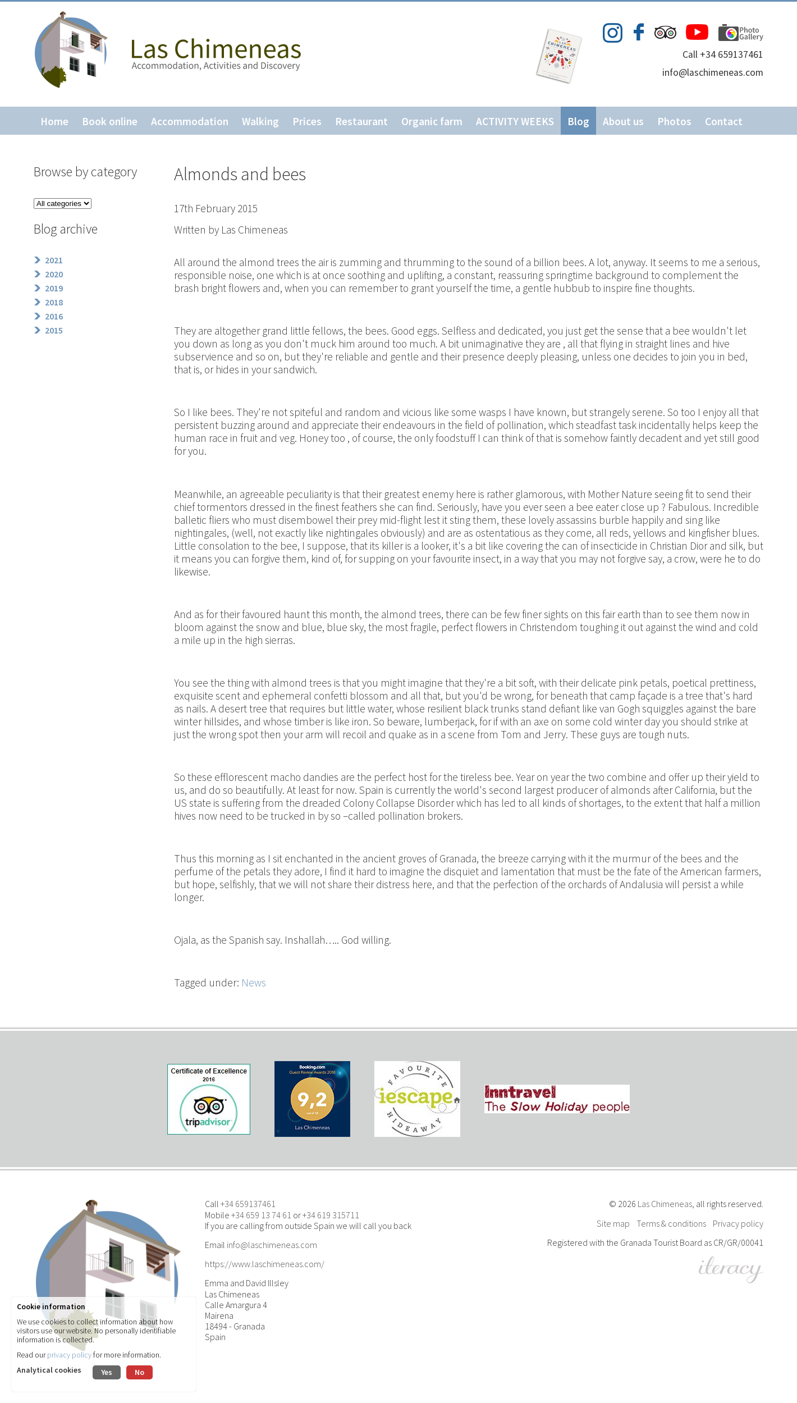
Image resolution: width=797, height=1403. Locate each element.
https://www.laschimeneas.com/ (264, 1263)
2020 (54, 274)
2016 (54, 316)
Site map (613, 1223)
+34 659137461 (248, 1203)
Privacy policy (738, 1223)
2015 (54, 330)
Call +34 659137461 (723, 54)
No (139, 1372)
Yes (106, 1372)
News (253, 982)
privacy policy (69, 1355)
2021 (54, 260)
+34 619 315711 (331, 1215)
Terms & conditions (671, 1223)
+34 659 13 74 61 (261, 1215)
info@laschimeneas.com (712, 72)
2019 (54, 288)
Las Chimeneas (665, 1203)
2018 (54, 302)
